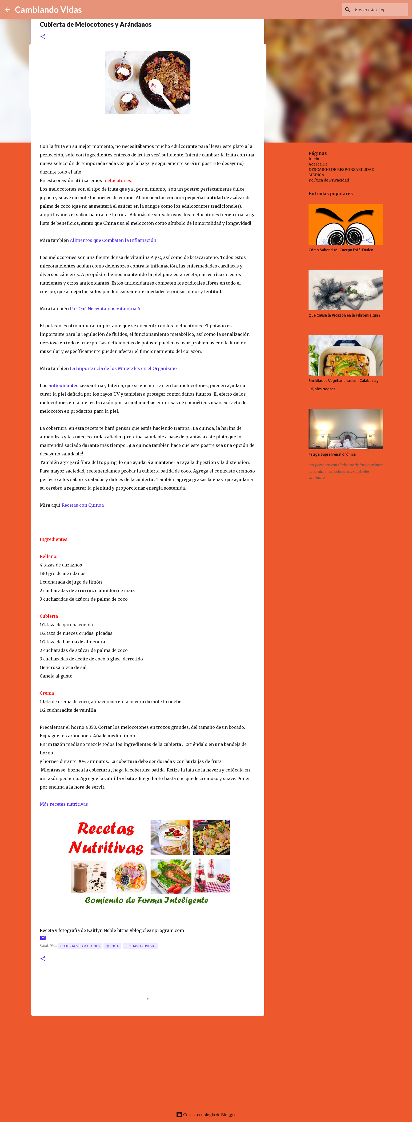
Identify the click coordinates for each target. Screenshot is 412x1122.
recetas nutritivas (140, 946)
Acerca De (318, 164)
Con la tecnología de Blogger (206, 1114)
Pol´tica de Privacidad (329, 180)
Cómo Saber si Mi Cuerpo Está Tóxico (341, 250)
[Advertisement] (147, 1061)
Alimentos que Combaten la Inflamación (113, 240)
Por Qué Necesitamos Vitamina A (104, 308)
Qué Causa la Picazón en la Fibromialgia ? (345, 315)
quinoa (112, 946)
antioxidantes (64, 385)
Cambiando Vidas (48, 9)
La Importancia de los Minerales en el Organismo (123, 368)
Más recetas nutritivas (64, 804)
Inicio (314, 158)
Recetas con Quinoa (83, 505)
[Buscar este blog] (380, 9)
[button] (43, 37)
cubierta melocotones (79, 946)
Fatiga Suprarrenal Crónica (332, 454)
